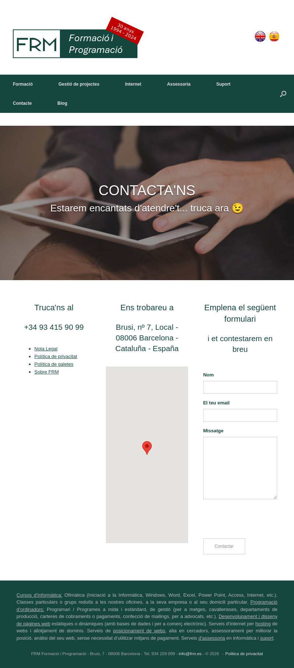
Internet (133, 84)
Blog (62, 103)
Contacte (22, 103)
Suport (223, 84)
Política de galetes (54, 364)
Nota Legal (46, 348)
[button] (283, 94)
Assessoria (178, 84)
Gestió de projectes (78, 84)
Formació (23, 84)
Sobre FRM (47, 372)
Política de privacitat (56, 356)
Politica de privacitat (244, 653)
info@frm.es (190, 653)
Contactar (224, 546)
